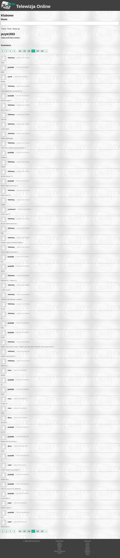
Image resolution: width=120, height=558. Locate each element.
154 (20, 51)
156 (29, 51)
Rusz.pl (87, 549)
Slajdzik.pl (87, 551)
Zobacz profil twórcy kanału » (10, 37)
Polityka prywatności (59, 551)
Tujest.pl (87, 553)
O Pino (59, 549)
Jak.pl (87, 554)
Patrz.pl (87, 544)
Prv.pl (87, 543)
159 (42, 51)
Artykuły (59, 546)
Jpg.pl (87, 546)
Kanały (59, 543)
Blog (59, 548)
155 (24, 51)
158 (37, 51)
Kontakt (59, 553)
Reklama (59, 544)
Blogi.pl (87, 548)
